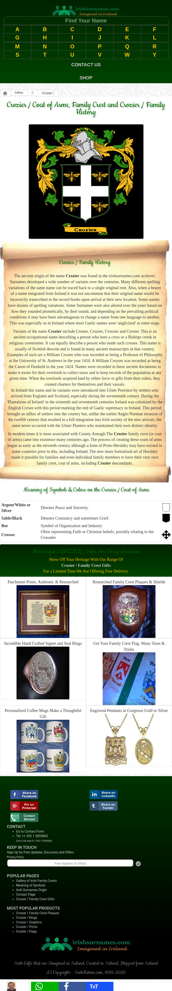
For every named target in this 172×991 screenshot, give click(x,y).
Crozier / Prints (26, 927)
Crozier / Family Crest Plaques (37, 913)
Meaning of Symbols (30, 885)
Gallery (19, 92)
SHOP (85, 77)
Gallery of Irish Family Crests (36, 881)
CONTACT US (86, 64)
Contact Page (25, 894)
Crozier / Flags (26, 931)
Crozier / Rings (26, 917)
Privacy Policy (15, 857)
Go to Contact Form (30, 831)
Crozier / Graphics (29, 922)
